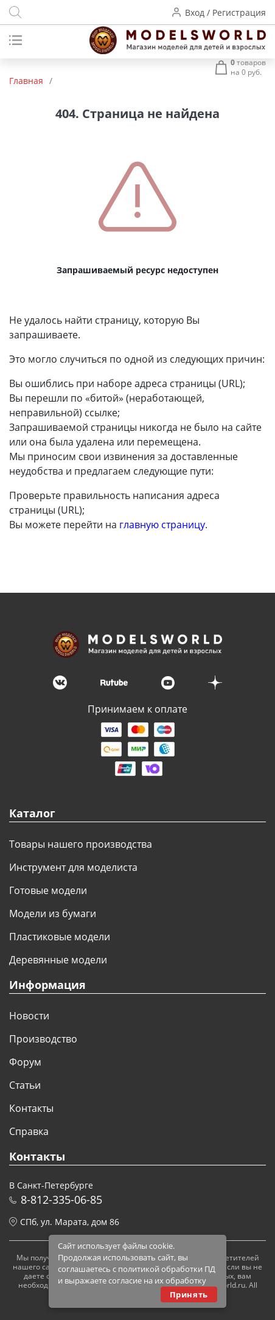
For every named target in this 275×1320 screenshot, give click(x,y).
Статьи (25, 1085)
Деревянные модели (58, 959)
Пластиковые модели (59, 936)
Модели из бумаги (52, 913)
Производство (43, 1039)
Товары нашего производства (80, 844)
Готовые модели (48, 890)
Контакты (31, 1108)
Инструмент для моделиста (73, 867)
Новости (29, 1015)
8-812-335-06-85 (61, 1199)
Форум (25, 1062)
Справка (29, 1131)
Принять (189, 1294)
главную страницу (162, 524)
